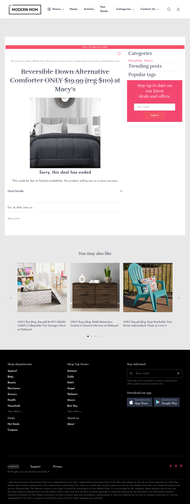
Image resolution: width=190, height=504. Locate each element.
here (117, 61)
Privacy (57, 466)
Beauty (12, 382)
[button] (88, 336)
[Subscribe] (178, 373)
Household (135, 60)
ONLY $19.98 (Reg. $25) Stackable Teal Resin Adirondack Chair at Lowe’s (147, 324)
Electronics (14, 388)
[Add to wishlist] (119, 53)
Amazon (72, 371)
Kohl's (70, 382)
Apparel (12, 371)
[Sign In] (178, 9)
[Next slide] (178, 297)
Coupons (13, 430)
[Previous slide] (11, 297)
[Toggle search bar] (169, 9)
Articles (89, 9)
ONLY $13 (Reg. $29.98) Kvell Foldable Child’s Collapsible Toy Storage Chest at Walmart (41, 325)
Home (74, 9)
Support (35, 466)
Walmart (72, 394)
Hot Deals (104, 9)
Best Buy (72, 406)
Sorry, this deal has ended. (95, 47)
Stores (54, 9)
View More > (15, 411)
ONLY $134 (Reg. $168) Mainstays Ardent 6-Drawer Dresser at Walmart (94, 324)
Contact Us (148, 9)
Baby (11, 377)
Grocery (12, 394)
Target (71, 388)
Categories (123, 9)
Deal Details (16, 191)
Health (12, 400)
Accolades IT (44, 472)
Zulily (70, 377)
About (70, 424)
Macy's (148, 60)
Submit (155, 115)
